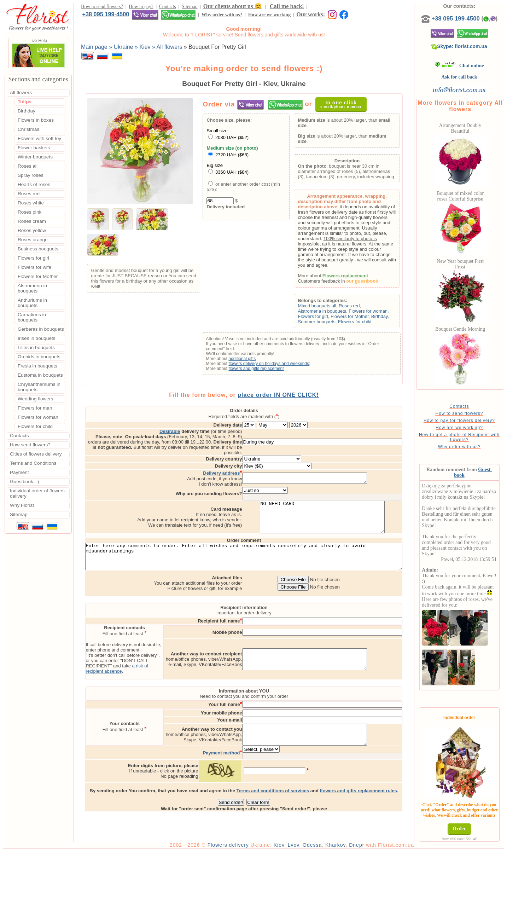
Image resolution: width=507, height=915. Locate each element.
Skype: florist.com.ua (471, 53)
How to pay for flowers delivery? (470, 427)
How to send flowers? (102, 7)
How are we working (150, 16)
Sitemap (190, 7)
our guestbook (372, 282)
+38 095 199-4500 (333, 7)
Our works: (191, 16)
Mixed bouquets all (327, 307)
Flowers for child (364, 323)
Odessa (332, 908)
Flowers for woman (378, 312)
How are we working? (470, 434)
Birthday (389, 318)
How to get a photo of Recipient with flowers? (471, 444)
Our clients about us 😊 (232, 7)
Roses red (359, 307)
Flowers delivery (248, 908)
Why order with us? (102, 16)
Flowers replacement (355, 277)
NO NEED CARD (352, 511)
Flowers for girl (323, 318)
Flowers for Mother (359, 318)
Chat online (470, 72)
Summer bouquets (326, 323)
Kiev (299, 908)
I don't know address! (250, 475)
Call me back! (287, 7)
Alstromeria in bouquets (332, 312)
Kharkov (355, 908)
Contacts (167, 7)
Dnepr (376, 908)
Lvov (314, 908)
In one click (345, 106)
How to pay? (141, 7)
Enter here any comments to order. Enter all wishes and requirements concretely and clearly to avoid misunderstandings (254, 557)
